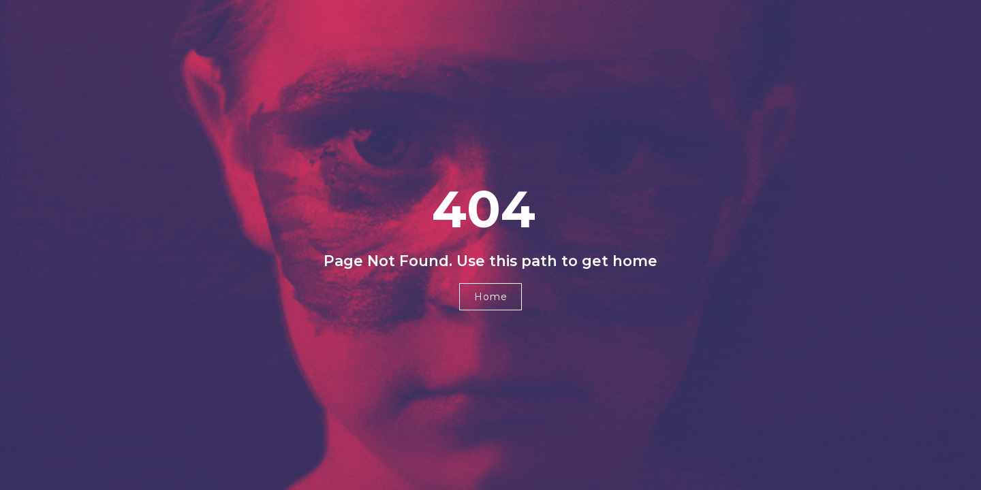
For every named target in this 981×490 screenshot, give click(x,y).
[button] (490, 296)
